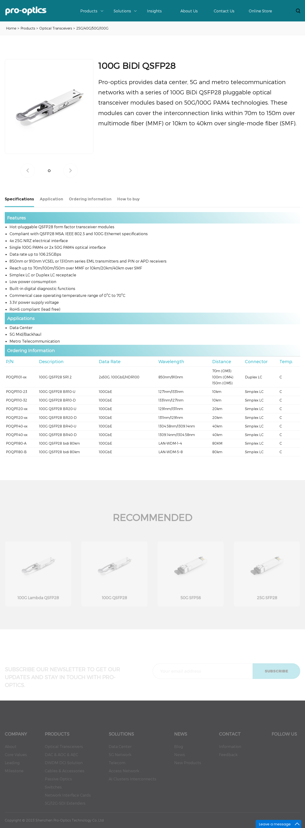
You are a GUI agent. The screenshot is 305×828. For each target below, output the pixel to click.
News (179, 757)
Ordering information (90, 199)
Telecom (117, 765)
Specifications (19, 199)
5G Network (120, 757)
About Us (189, 11)
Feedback (228, 757)
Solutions (122, 11)
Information (230, 749)
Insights (154, 11)
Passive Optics (58, 782)
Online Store (260, 11)
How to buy (128, 199)
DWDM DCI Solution (64, 765)
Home (11, 28)
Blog (178, 749)
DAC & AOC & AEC (61, 757)
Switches (53, 790)
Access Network (124, 774)
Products (88, 11)
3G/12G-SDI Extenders (65, 806)
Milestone (14, 774)
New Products (187, 765)
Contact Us (224, 11)
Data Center (120, 749)
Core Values (16, 757)
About (10, 749)
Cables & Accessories (64, 774)
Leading (12, 765)
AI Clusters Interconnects (132, 782)
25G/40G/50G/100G (92, 28)
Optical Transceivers (55, 28)
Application (51, 199)
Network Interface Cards (68, 798)
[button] (49, 170)
